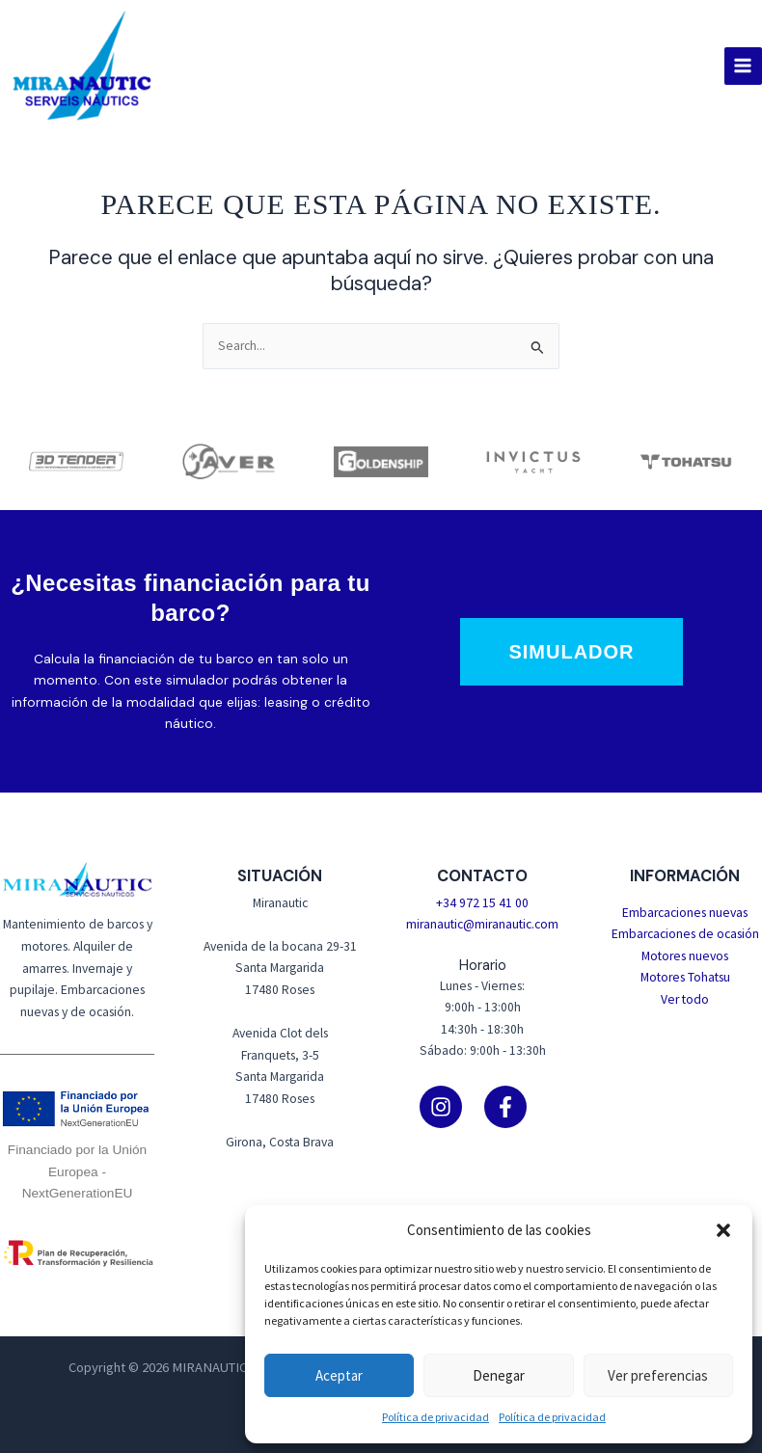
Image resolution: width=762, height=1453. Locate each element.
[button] (723, 1230)
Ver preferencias (658, 1375)
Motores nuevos (684, 956)
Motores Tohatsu (685, 977)
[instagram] (450, 1107)
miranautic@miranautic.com (482, 924)
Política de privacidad (435, 1417)
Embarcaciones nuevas (685, 912)
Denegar (499, 1375)
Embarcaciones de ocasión (685, 934)
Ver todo (685, 999)
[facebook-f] (515, 1107)
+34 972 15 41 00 (482, 903)
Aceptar (339, 1375)
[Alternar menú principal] (743, 66)
